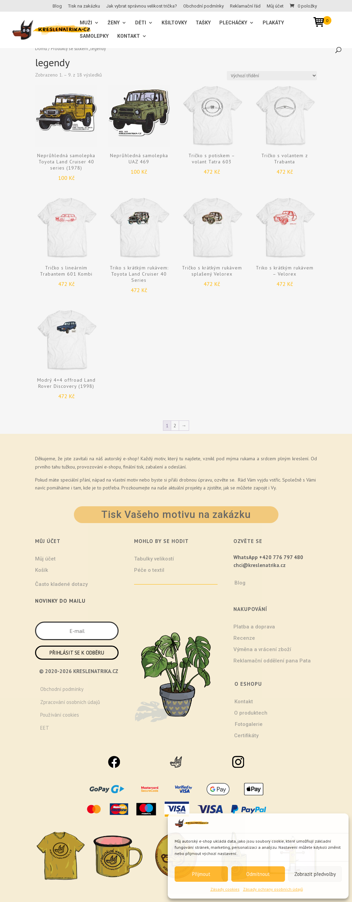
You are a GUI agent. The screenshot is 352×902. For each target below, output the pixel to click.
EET (44, 728)
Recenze (244, 638)
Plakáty (273, 22)
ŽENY (114, 22)
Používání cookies (59, 715)
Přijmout (201, 874)
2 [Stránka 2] (175, 426)
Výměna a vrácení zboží (262, 649)
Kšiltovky (174, 22)
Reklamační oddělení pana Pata (272, 661)
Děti (140, 22)
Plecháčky (233, 22)
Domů (41, 48)
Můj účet (275, 6)
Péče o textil (149, 570)
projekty (193, 488)
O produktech (250, 713)
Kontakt (128, 36)
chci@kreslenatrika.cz (259, 565)
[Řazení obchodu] (272, 75)
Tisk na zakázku (84, 6)
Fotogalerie (249, 724)
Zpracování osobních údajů (70, 702)
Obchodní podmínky (203, 6)
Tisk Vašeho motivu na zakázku (176, 514)
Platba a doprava (254, 627)
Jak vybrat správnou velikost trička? (141, 6)
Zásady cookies (225, 889)
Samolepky (94, 36)
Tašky (203, 22)
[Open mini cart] (321, 23)
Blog (57, 6)
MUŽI (86, 22)
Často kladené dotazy (61, 584)
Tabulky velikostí (154, 559)
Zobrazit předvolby (315, 874)
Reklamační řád (245, 6)
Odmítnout (258, 874)
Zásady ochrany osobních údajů (273, 889)
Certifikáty (246, 735)
